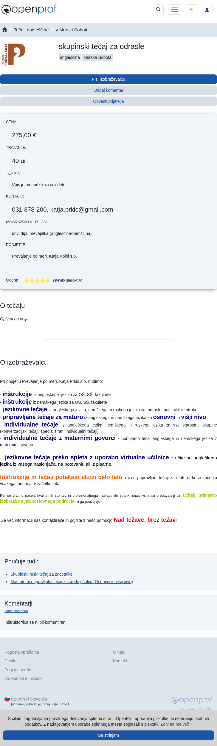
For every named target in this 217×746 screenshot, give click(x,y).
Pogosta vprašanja (21, 652)
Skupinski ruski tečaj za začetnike (41, 574)
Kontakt (120, 660)
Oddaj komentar (108, 90)
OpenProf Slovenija (29, 699)
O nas (118, 652)
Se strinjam (108, 735)
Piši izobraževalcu (108, 79)
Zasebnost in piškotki (24, 678)
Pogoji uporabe (18, 669)
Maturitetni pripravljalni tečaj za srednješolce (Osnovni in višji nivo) (71, 581)
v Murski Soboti (71, 29)
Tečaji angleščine (31, 29)
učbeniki (18, 704)
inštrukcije (33, 704)
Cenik (9, 660)
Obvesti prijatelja (108, 101)
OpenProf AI (61, 704)
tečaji (46, 704)
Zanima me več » (177, 724)
